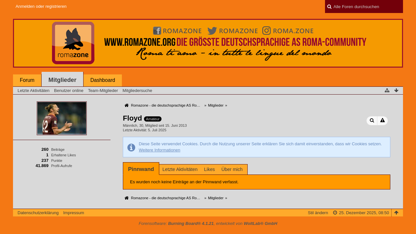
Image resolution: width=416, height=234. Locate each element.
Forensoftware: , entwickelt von (208, 223)
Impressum (73, 212)
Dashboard (102, 80)
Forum (27, 80)
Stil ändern (318, 212)
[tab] (141, 169)
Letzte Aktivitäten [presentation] (180, 169)
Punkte (56, 160)
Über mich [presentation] (231, 169)
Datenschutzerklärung (38, 212)
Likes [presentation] (209, 169)
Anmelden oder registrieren (41, 6)
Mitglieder (62, 80)
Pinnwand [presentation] (141, 169)
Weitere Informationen (159, 150)
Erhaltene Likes (63, 155)
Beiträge (57, 149)
